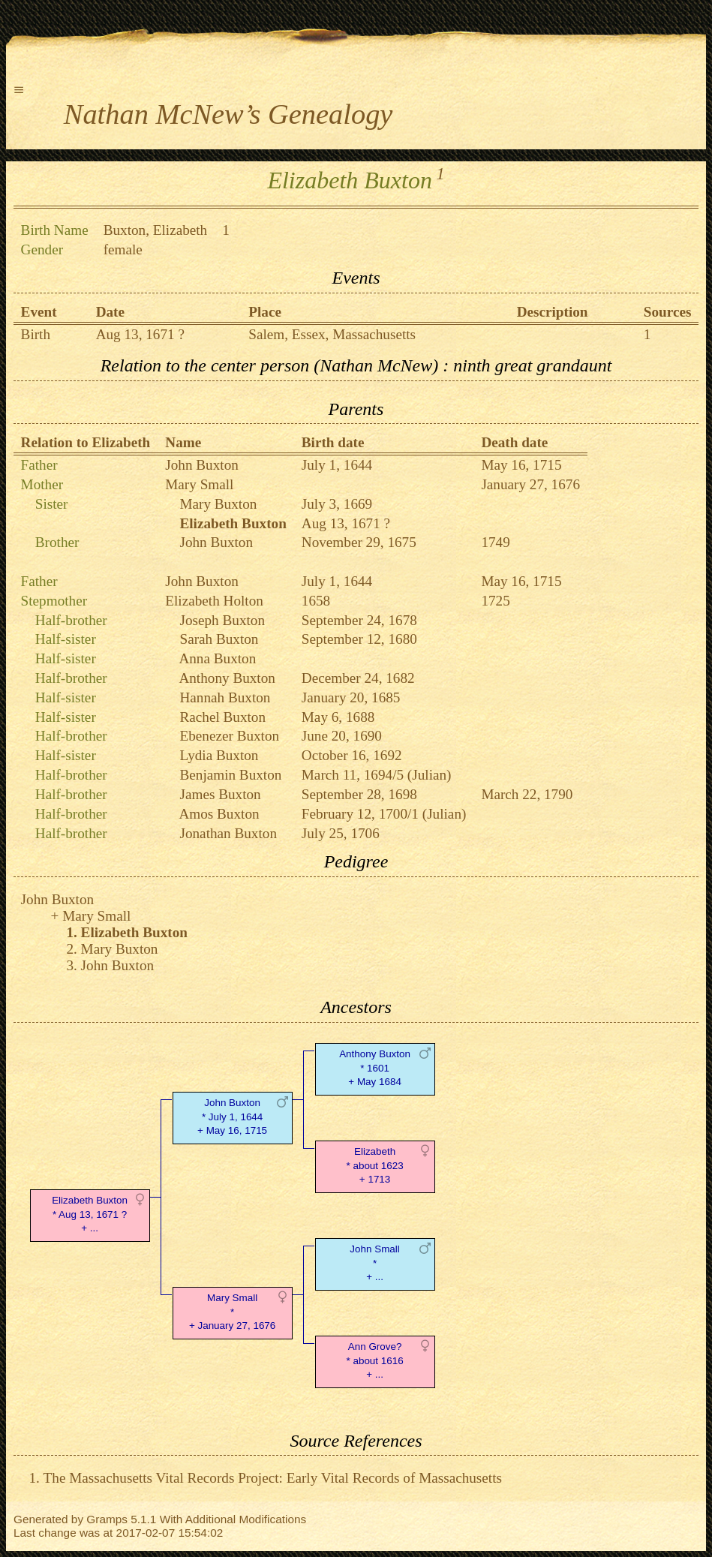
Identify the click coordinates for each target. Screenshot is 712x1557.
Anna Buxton (217, 658)
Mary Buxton (218, 504)
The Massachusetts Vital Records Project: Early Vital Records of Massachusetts (273, 1478)
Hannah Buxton (224, 697)
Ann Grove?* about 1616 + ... (374, 1361)
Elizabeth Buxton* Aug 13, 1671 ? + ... (90, 1214)
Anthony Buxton (227, 678)
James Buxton (219, 794)
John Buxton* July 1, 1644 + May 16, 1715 (232, 1117)
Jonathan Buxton (228, 833)
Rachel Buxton (222, 717)
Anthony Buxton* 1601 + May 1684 (374, 1068)
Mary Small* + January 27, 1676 (232, 1312)
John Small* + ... (374, 1263)
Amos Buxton (219, 814)
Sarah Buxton (218, 639)
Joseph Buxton (222, 620)
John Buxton (202, 465)
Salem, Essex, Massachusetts (332, 334)
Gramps (107, 1519)
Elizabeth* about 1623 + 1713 (374, 1166)
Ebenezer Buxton (229, 736)
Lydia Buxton (218, 755)
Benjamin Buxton (230, 775)
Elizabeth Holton (214, 601)
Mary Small (199, 484)
